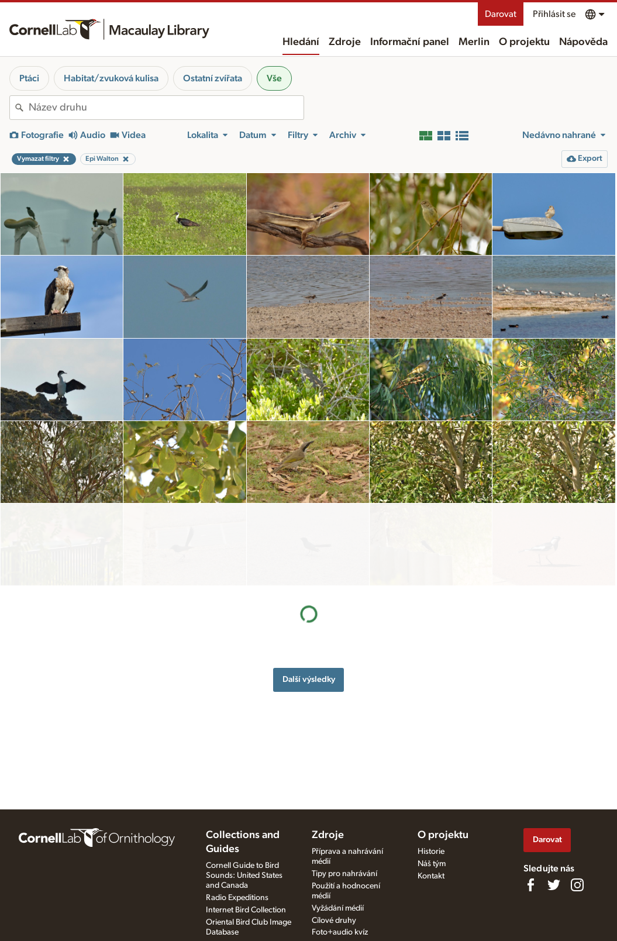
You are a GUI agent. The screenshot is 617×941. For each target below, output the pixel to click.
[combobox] (166, 107)
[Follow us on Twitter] (554, 885)
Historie (431, 851)
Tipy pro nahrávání (344, 874)
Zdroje (345, 42)
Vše (274, 78)
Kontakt (431, 876)
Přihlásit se (554, 14)
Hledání (300, 42)
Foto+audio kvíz (340, 932)
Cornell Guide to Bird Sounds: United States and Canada (244, 875)
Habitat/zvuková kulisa (111, 78)
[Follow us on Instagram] (577, 885)
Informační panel (409, 42)
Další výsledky (308, 596)
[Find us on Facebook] (530, 885)
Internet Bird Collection (246, 910)
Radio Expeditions (237, 898)
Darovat (500, 14)
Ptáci (29, 78)
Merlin (474, 42)
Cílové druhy (334, 920)
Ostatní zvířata (212, 78)
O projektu (524, 42)
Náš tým (432, 864)
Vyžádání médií (338, 908)
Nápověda (583, 42)
